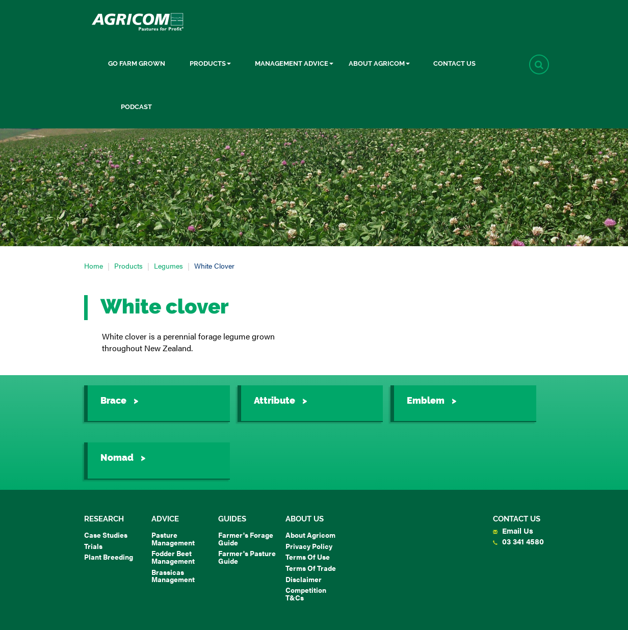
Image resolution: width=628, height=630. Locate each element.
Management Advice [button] (294, 63)
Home (93, 265)
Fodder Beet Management (173, 557)
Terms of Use (307, 557)
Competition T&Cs (305, 593)
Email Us (513, 530)
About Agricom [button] (379, 63)
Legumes (168, 265)
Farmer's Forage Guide (245, 538)
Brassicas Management (173, 576)
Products (128, 265)
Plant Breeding (108, 557)
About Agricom (310, 535)
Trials (93, 546)
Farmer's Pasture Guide (247, 557)
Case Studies (105, 535)
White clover (214, 265)
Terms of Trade (310, 568)
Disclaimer (303, 579)
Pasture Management (173, 538)
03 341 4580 (518, 541)
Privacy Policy (308, 546)
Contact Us (454, 63)
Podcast (136, 107)
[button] (539, 64)
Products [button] (210, 63)
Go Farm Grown (136, 63)
